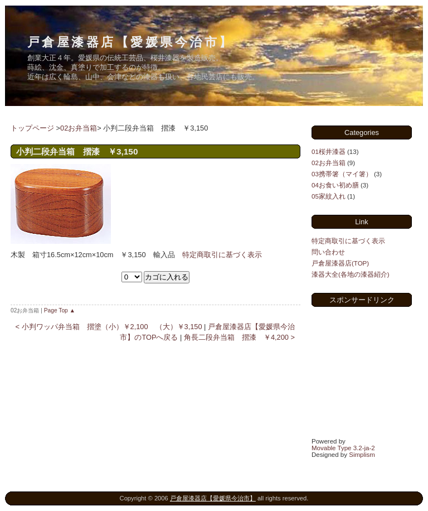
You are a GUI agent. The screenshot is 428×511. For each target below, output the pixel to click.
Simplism (362, 454)
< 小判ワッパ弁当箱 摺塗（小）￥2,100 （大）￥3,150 (108, 326)
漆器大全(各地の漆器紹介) (351, 274)
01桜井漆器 (329, 151)
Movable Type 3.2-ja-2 (343, 448)
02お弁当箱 (78, 128)
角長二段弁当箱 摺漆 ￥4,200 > (239, 337)
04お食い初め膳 (335, 185)
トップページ (32, 128)
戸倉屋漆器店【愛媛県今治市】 (130, 42)
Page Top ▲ (59, 310)
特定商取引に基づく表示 (222, 254)
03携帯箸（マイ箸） (342, 174)
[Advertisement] (367, 371)
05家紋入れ (329, 196)
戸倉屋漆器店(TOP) (340, 263)
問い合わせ (328, 252)
